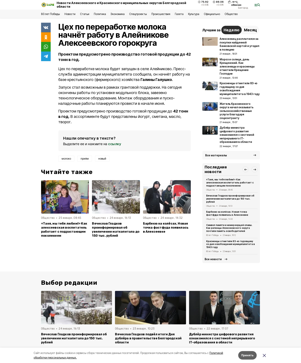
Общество (231, 14)
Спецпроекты (138, 14)
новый (102, 158)
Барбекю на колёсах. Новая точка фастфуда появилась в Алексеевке (166, 227)
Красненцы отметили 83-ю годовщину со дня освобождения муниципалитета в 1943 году (230, 244)
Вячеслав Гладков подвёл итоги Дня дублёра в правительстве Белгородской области (148, 338)
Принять (247, 355)
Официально (212, 14)
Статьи (84, 14)
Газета (179, 14)
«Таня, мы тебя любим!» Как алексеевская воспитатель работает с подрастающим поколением (64, 229)
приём (85, 158)
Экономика (118, 14)
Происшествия (160, 14)
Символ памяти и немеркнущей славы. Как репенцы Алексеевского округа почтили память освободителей (229, 228)
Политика (100, 14)
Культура (193, 14)
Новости (69, 14)
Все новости (213, 259)
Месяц (250, 30)
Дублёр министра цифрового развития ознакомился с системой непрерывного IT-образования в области (222, 338)
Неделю (231, 30)
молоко (66, 158)
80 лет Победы (50, 14)
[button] (245, 169)
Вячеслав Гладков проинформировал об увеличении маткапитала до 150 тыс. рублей (115, 229)
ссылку (114, 144)
